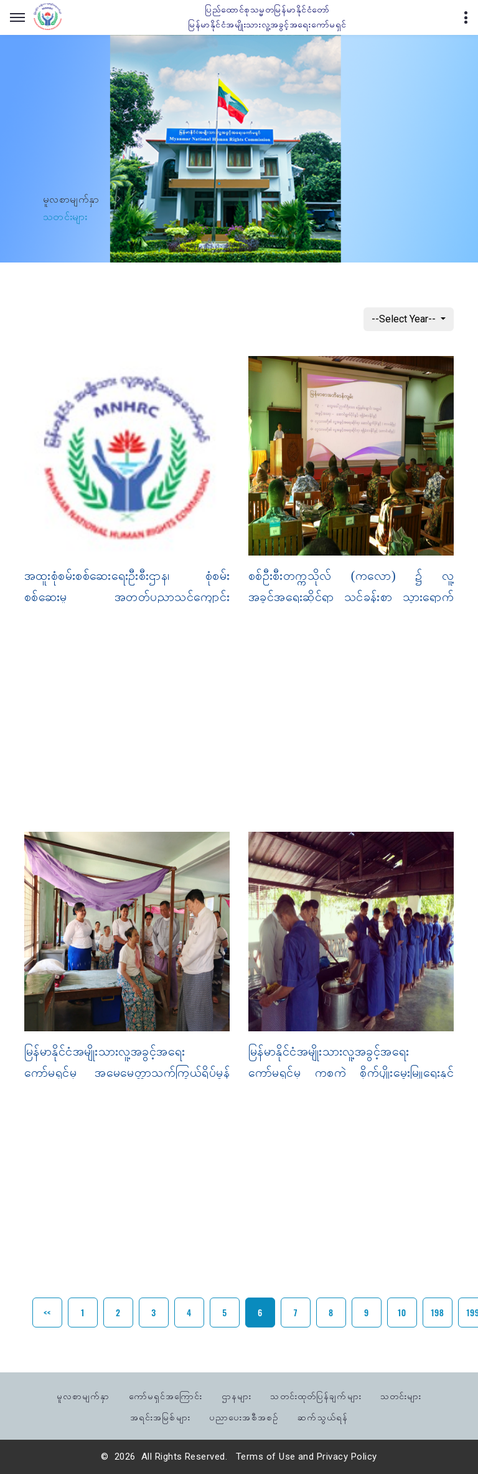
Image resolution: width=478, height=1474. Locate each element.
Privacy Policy (347, 1456)
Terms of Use (266, 1456)
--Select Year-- (405, 319)
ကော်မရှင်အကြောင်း (166, 1395)
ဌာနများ (236, 1395)
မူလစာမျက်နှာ (71, 199)
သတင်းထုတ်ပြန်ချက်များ (315, 1395)
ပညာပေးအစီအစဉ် (244, 1416)
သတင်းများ (400, 1395)
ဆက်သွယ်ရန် (323, 1416)
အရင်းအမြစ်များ (160, 1416)
